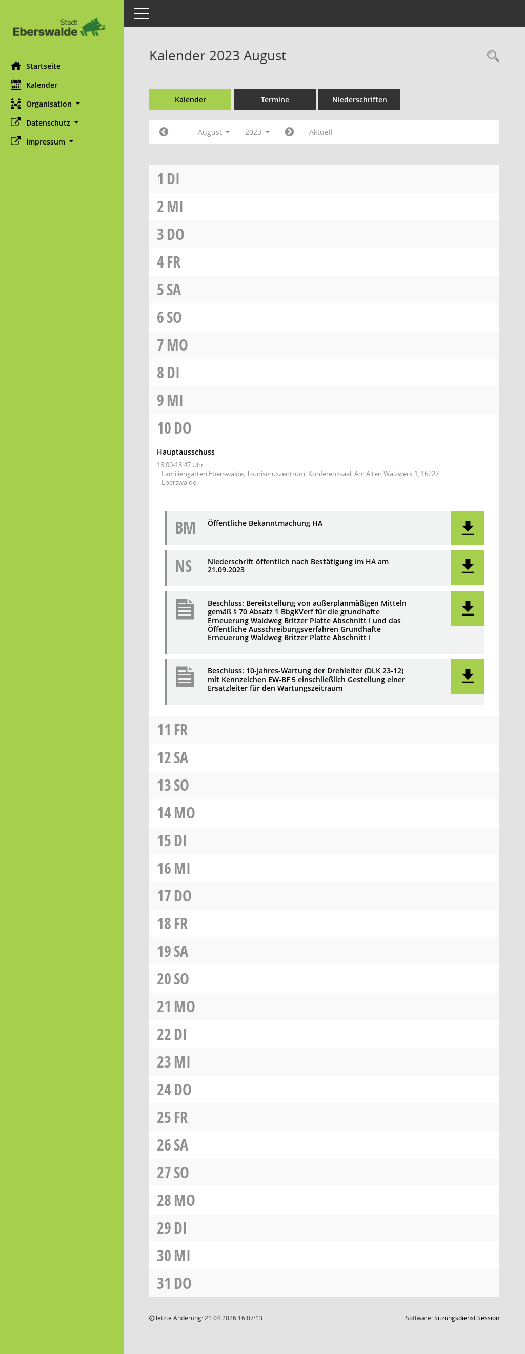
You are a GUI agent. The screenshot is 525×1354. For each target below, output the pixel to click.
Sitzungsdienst (466, 1318)
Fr (178, 261)
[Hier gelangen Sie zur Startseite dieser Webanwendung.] (64, 27)
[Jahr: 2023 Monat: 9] (294, 132)
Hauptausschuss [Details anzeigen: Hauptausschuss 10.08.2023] (190, 452)
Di (178, 178)
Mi (179, 206)
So (179, 316)
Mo (182, 344)
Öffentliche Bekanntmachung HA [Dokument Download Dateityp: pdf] (269, 523)
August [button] (218, 132)
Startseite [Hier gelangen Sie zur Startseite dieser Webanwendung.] (40, 65)
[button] (64, 103)
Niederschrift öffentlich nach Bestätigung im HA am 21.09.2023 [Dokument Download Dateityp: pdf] (302, 566)
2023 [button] (262, 132)
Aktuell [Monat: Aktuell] (325, 132)
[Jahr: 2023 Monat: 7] (168, 132)
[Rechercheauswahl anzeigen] (490, 56)
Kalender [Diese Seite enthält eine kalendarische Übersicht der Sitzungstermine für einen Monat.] (38, 84)
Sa (178, 289)
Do (180, 233)
